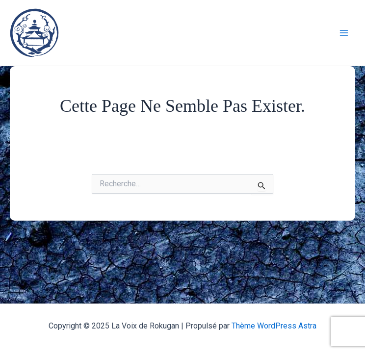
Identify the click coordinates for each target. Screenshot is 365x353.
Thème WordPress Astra (274, 325)
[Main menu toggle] (344, 33)
